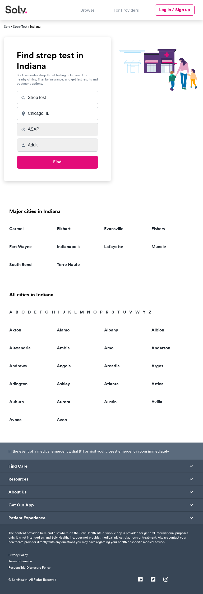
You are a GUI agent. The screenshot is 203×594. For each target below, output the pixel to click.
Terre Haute (68, 264)
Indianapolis (68, 246)
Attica (157, 384)
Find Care (17, 466)
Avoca (15, 419)
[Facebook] (140, 580)
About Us (17, 492)
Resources (18, 479)
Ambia (63, 348)
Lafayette (113, 246)
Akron (15, 330)
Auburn (16, 402)
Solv (7, 26)
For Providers (126, 10)
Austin (110, 402)
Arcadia (112, 366)
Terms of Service (20, 561)
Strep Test (20, 26)
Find (57, 162)
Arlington (18, 384)
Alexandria (20, 348)
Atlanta (111, 384)
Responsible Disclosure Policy (29, 567)
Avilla (156, 402)
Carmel (16, 228)
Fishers (158, 228)
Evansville (113, 228)
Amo (108, 348)
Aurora (63, 402)
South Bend (20, 264)
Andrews (18, 366)
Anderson (160, 348)
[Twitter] (153, 580)
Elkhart (64, 228)
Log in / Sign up (174, 9)
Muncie (158, 246)
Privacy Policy (18, 555)
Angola (64, 366)
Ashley (63, 384)
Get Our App (21, 505)
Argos (157, 366)
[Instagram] (165, 580)
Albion (157, 330)
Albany (111, 330)
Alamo (63, 330)
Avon (62, 419)
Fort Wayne (20, 246)
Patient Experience (26, 518)
